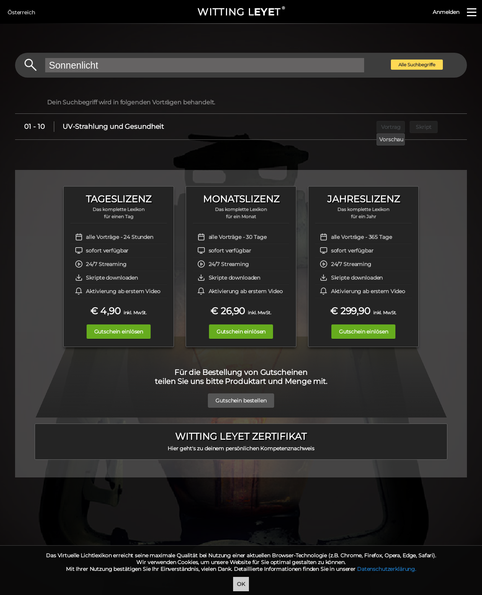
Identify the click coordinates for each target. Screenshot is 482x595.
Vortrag (377, 126)
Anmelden (446, 12)
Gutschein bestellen (240, 400)
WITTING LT (240, 12)
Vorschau (447, 126)
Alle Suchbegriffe (417, 64)
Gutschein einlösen (115, 331)
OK (241, 584)
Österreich (21, 12)
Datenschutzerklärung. (386, 569)
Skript (412, 126)
